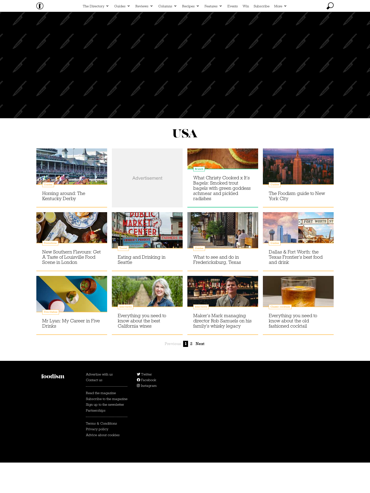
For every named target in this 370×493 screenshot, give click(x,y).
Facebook (146, 410)
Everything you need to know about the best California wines (142, 351)
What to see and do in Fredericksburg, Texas (217, 290)
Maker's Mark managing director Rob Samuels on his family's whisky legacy (222, 351)
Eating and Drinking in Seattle (141, 290)
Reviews (141, 37)
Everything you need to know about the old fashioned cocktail (293, 351)
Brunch (199, 199)
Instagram (147, 416)
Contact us (94, 410)
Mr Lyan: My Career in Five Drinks (71, 353)
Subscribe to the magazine (106, 429)
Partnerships (95, 441)
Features (211, 37)
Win (246, 37)
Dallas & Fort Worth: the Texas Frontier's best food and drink (296, 287)
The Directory (93, 37)
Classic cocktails (280, 337)
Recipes (188, 37)
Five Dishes (50, 342)
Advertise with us (99, 405)
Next (200, 374)
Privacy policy (97, 459)
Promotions (50, 273)
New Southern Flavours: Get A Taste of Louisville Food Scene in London (71, 287)
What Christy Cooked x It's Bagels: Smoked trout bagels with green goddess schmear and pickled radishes (222, 218)
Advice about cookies (103, 465)
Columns (165, 37)
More (278, 37)
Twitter (144, 405)
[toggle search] (330, 36)
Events (232, 37)
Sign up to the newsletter (105, 435)
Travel (123, 278)
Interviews (125, 337)
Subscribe (261, 37)
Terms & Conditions (101, 454)
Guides (120, 37)
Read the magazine (101, 423)
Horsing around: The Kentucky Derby (63, 226)
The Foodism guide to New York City (297, 226)
